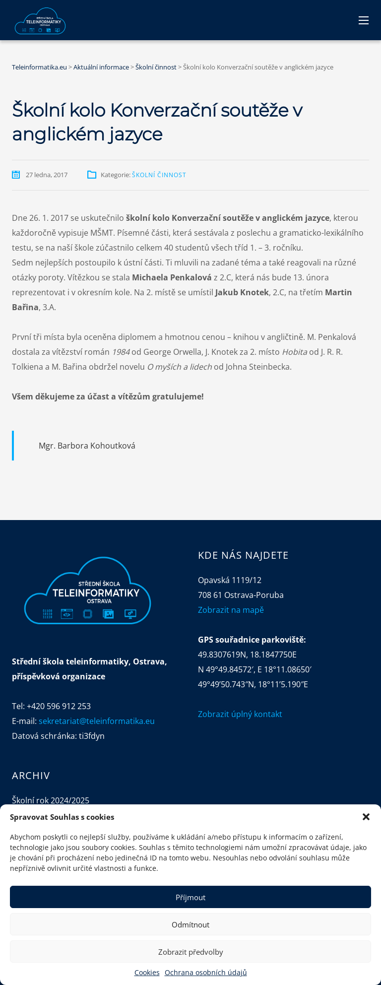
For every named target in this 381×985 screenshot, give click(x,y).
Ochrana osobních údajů (206, 972)
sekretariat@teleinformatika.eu (97, 721)
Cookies (147, 972)
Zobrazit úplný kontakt (240, 714)
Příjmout (190, 897)
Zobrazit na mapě (231, 609)
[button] (366, 817)
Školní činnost (159, 175)
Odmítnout (190, 924)
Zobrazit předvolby (190, 952)
